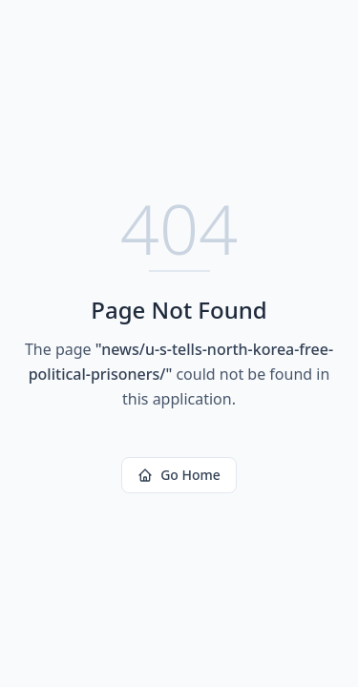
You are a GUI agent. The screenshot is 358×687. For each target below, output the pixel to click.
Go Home (179, 475)
